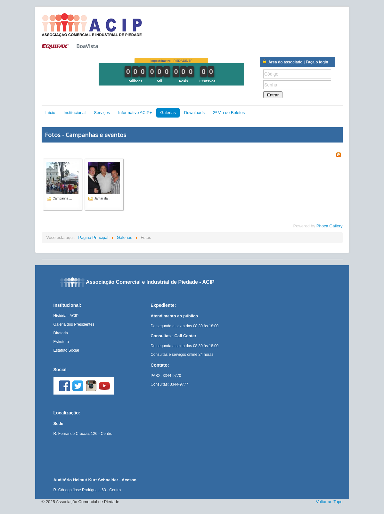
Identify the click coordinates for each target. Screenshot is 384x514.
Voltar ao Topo (329, 501)
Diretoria (60, 333)
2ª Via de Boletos (229, 112)
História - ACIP (66, 316)
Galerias (168, 112)
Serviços (102, 112)
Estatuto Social (66, 350)
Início (50, 112)
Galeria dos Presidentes (73, 324)
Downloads (194, 112)
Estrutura (61, 341)
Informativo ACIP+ (135, 112)
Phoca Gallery (329, 226)
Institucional (75, 112)
